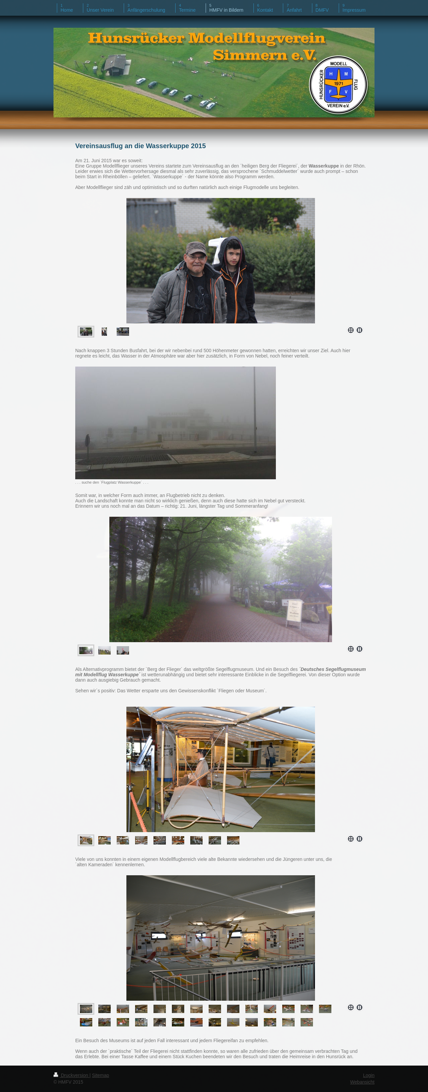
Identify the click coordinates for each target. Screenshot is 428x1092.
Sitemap (100, 1075)
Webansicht (362, 1082)
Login (368, 1075)
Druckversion (71, 1075)
